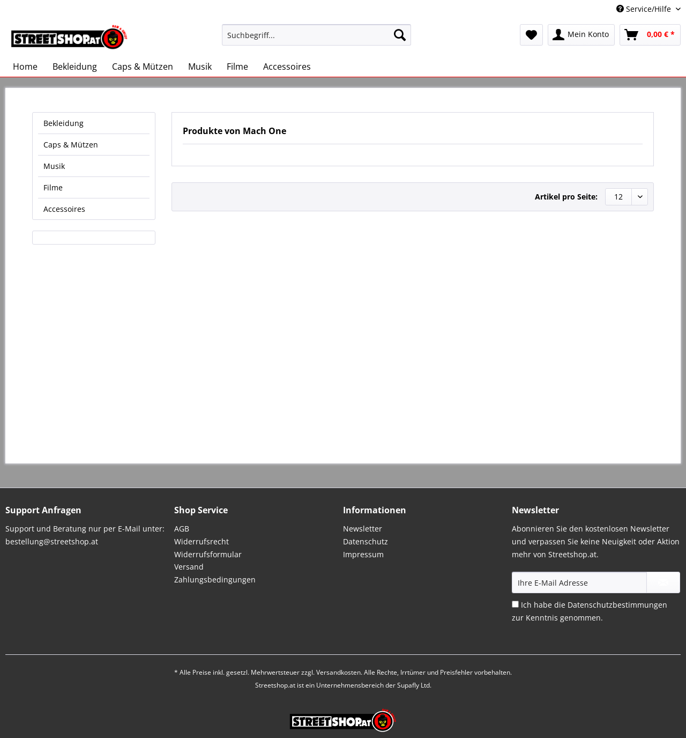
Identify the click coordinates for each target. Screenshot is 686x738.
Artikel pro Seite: (566, 196)
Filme (53, 187)
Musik (54, 166)
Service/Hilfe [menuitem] (644, 9)
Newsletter (362, 528)
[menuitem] (316, 40)
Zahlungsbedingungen (215, 579)
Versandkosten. (339, 672)
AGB (181, 528)
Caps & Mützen (70, 144)
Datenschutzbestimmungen (617, 605)
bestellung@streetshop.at (51, 541)
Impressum (363, 554)
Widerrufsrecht (201, 541)
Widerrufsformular (208, 554)
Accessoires (64, 209)
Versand (189, 567)
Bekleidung (63, 123)
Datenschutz (365, 541)
